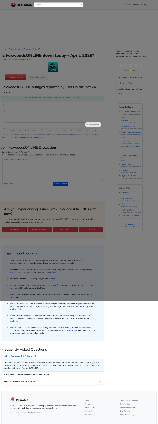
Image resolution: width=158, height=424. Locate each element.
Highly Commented (127, 407)
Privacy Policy (89, 411)
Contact (87, 404)
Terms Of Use (89, 407)
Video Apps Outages (128, 414)
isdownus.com (21, 413)
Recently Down (126, 404)
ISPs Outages (125, 411)
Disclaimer (88, 414)
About (86, 400)
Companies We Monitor (129, 400)
